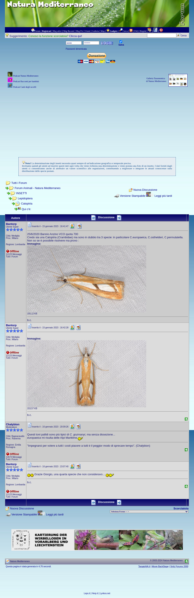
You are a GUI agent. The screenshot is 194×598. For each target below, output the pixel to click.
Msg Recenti (68, 31)
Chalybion (13, 424)
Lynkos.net (105, 593)
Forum (37, 31)
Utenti (87, 31)
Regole (143, 31)
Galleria (95, 31)
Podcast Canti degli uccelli (24, 87)
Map (103, 31)
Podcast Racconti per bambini (26, 81)
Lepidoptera (25, 198)
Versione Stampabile (132, 195)
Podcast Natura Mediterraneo (25, 76)
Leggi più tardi (163, 195)
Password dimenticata (76, 49)
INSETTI (21, 193)
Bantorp (11, 224)
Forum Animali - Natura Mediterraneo (37, 188)
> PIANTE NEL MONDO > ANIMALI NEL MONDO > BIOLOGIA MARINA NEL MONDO (149, 511)
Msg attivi (57, 31)
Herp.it (95, 593)
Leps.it (87, 593)
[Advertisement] (97, 119)
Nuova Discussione (145, 189)
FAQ (136, 31)
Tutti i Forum (19, 182)
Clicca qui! (75, 36)
